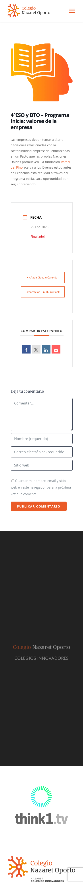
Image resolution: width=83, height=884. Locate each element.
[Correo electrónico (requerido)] (42, 451)
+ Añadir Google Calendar (43, 277)
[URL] (42, 465)
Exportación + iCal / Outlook (43, 292)
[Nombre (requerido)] (42, 438)
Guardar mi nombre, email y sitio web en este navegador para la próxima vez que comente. (41, 487)
